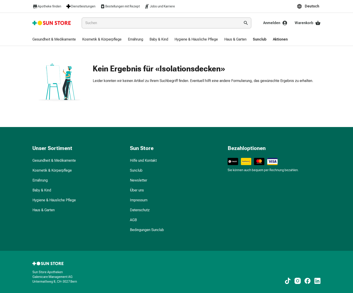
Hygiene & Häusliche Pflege (54, 200)
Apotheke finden (46, 6)
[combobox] (160, 23)
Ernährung (40, 180)
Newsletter (138, 180)
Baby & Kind (41, 190)
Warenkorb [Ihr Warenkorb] (308, 23)
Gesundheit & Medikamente (54, 160)
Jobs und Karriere (159, 6)
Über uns (137, 190)
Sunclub (136, 170)
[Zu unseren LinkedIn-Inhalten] (317, 281)
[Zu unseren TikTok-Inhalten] (288, 281)
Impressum (138, 200)
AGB (133, 220)
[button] (309, 6)
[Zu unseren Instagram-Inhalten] (297, 281)
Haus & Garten (43, 210)
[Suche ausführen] (245, 23)
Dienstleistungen (80, 6)
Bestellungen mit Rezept (120, 6)
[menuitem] (54, 39)
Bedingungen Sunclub (147, 230)
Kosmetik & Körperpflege (52, 170)
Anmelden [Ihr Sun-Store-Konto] (275, 23)
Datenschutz (140, 210)
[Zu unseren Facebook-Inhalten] (307, 281)
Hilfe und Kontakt (143, 160)
